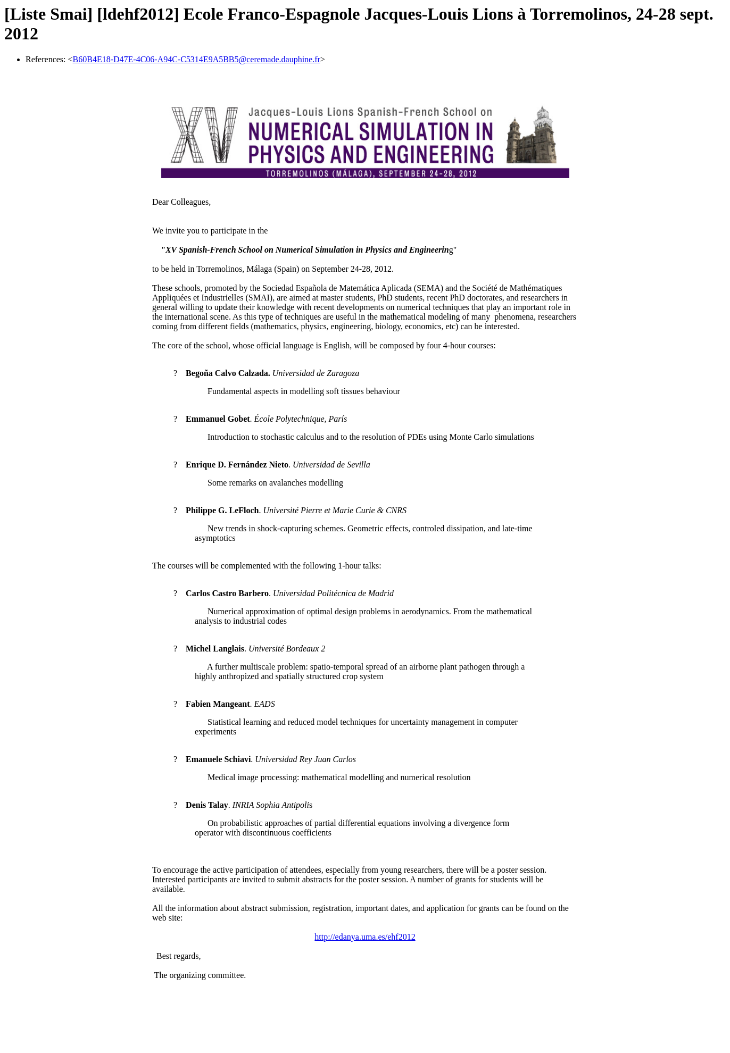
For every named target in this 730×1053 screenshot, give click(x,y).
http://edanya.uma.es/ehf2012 (364, 936)
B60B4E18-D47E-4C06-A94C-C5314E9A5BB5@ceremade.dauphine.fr (196, 59)
